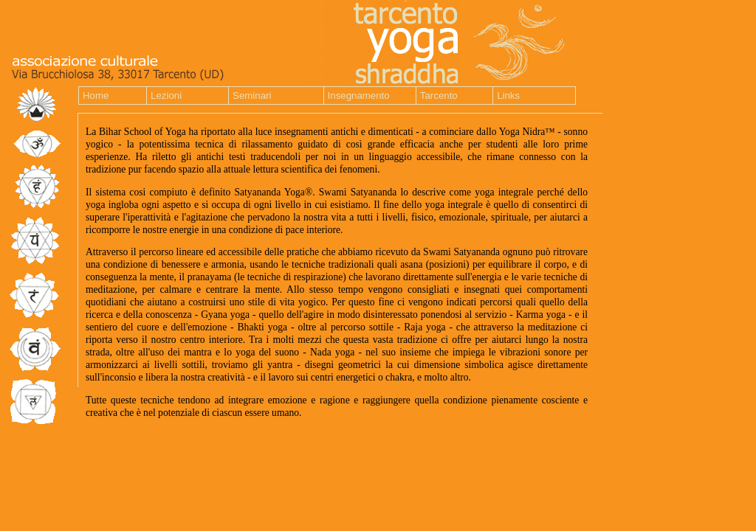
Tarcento (439, 95)
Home (96, 95)
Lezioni (166, 95)
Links (508, 95)
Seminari (252, 95)
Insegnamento (359, 95)
